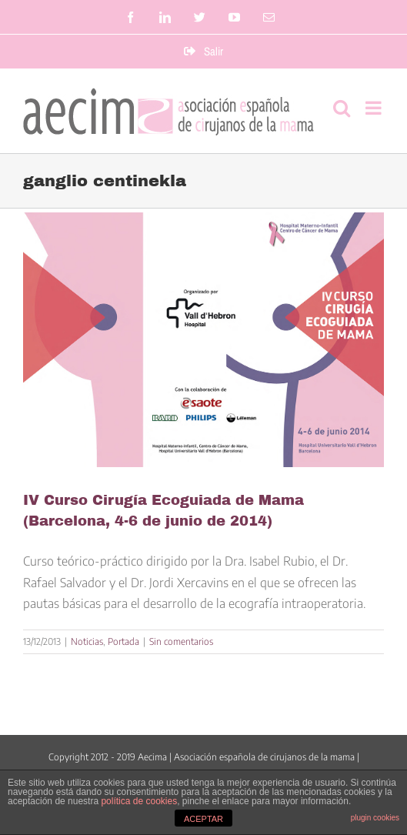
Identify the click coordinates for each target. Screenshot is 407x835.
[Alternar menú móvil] (374, 108)
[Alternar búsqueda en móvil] (341, 108)
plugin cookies (375, 817)
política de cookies (139, 801)
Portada (123, 641)
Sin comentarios (181, 641)
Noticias (87, 641)
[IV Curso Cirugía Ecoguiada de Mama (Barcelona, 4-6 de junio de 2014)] (203, 340)
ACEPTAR (203, 818)
